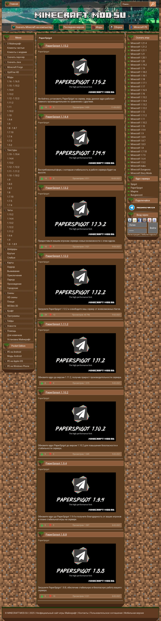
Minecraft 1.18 (138, 79)
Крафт (10, 311)
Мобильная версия (134, 613)
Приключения (14, 275)
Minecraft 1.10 (138, 126)
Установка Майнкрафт (19, 339)
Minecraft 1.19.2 (139, 65)
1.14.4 (10, 90)
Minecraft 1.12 (138, 112)
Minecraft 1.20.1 (139, 57)
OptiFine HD (13, 72)
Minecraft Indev (138, 166)
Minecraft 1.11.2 (139, 115)
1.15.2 (10, 214)
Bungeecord (136, 195)
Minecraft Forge (15, 67)
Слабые (11, 257)
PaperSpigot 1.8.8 (56, 534)
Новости (11, 326)
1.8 (8, 192)
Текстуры (12, 150)
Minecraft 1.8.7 (138, 140)
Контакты (83, 613)
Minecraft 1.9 (137, 133)
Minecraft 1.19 (138, 68)
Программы (13, 316)
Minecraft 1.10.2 (139, 122)
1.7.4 (9, 136)
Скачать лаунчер (16, 57)
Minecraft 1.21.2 (139, 47)
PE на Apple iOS (15, 361)
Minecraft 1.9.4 (138, 130)
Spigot (134, 184)
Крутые (11, 253)
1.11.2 (10, 102)
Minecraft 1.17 (138, 86)
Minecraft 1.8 (137, 148)
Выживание (13, 271)
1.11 (9, 107)
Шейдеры (12, 249)
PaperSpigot (137, 188)
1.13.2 (10, 94)
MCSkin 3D (12, 306)
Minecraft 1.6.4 (138, 158)
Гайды (10, 321)
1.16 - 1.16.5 (13, 81)
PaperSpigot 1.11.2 (57, 324)
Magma (134, 191)
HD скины (12, 297)
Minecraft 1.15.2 (139, 97)
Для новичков (14, 335)
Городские (12, 288)
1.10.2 (10, 111)
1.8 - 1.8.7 (12, 128)
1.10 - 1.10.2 (13, 175)
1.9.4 (9, 119)
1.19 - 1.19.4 (13, 154)
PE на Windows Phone (18, 366)
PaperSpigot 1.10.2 (57, 392)
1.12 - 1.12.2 (13, 98)
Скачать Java (14, 62)
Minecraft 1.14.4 (139, 101)
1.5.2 (9, 145)
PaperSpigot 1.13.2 (57, 187)
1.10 (9, 115)
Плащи (10, 301)
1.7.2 (9, 141)
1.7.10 (10, 132)
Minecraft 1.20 (138, 61)
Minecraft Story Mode (141, 173)
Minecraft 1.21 (138, 54)
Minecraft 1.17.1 (139, 83)
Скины (10, 293)
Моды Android (14, 356)
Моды (10, 77)
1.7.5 (9, 201)
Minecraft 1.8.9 (138, 137)
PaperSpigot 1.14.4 (57, 116)
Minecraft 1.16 (138, 93)
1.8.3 (9, 184)
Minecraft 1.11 (138, 119)
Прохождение (14, 284)
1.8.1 (9, 188)
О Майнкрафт (14, 43)
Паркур (11, 279)
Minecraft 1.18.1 (139, 75)
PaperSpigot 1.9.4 (56, 463)
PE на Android (14, 352)
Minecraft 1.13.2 (139, 104)
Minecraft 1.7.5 (138, 155)
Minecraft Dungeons (140, 169)
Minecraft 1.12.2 (139, 108)
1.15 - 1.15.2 (13, 85)
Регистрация (134, 234)
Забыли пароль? (149, 234)
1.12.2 (10, 227)
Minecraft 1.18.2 (139, 72)
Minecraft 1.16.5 (139, 90)
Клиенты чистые (16, 48)
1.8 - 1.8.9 (12, 244)
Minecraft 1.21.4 (139, 43)
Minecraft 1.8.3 (138, 144)
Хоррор (11, 267)
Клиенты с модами (17, 52)
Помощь (11, 331)
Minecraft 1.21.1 (139, 50)
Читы (10, 210)
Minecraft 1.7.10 (139, 151)
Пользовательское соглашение (106, 613)
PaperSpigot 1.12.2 (57, 256)
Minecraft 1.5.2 (138, 162)
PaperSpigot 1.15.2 (57, 45)
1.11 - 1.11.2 (13, 171)
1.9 (8, 124)
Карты (10, 262)
